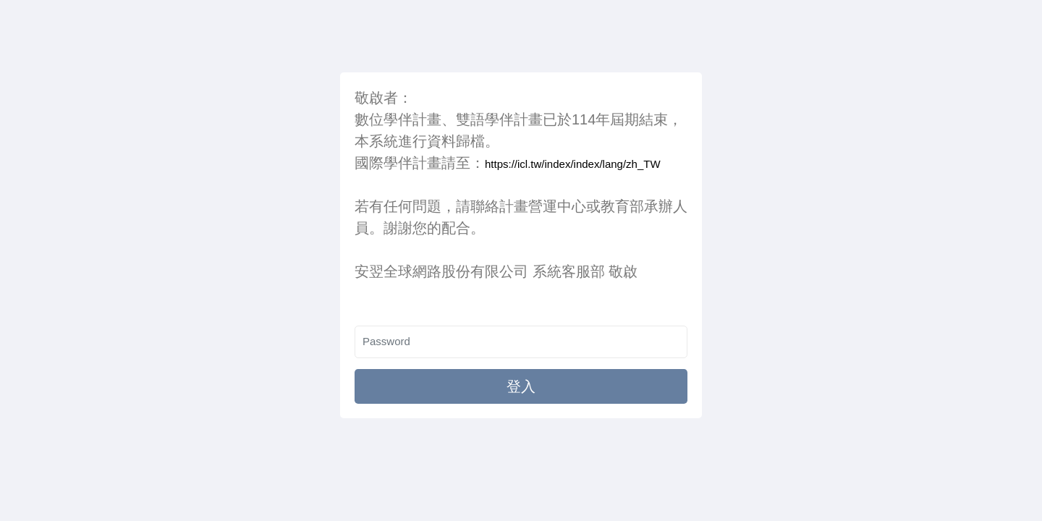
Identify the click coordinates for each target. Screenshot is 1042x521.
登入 (521, 386)
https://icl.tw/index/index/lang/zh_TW (573, 164)
